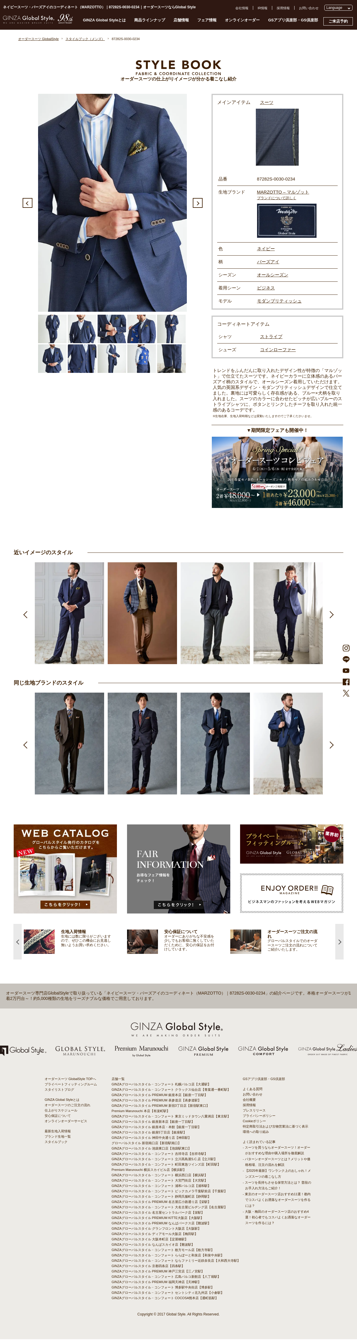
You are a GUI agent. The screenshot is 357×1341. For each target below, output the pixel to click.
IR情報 (262, 8)
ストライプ (271, 336)
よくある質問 (252, 1091)
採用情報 (283, 8)
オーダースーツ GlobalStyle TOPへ (70, 1080)
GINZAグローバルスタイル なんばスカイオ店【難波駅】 (153, 1246)
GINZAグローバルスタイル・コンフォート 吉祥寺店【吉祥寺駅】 (160, 1155)
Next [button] (198, 203)
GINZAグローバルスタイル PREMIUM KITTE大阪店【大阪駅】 (158, 1219)
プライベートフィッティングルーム (71, 1086)
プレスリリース (254, 1112)
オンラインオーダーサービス (66, 1123)
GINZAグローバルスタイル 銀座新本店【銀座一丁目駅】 (153, 1123)
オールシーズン (272, 274)
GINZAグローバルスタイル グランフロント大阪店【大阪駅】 (156, 1230)
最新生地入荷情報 (58, 1133)
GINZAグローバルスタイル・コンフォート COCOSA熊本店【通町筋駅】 (165, 1300)
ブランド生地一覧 (58, 1138)
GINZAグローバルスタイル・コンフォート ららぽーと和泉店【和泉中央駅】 (168, 1257)
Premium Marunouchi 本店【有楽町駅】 (141, 1112)
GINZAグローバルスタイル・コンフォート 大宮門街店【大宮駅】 (160, 1182)
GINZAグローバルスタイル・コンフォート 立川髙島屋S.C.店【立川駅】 (164, 1161)
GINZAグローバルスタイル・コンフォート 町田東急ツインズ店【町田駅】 (166, 1166)
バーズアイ (268, 261)
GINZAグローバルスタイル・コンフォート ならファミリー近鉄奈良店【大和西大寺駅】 (176, 1262)
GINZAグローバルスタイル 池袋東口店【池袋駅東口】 (151, 1150)
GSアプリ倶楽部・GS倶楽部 (293, 20)
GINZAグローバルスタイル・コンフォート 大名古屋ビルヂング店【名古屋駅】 (169, 1209)
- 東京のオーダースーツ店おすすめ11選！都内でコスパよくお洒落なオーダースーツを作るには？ (277, 1201)
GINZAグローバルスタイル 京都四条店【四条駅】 (148, 1267)
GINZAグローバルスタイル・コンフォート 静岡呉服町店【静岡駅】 (161, 1198)
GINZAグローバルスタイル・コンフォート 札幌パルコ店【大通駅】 (161, 1086)
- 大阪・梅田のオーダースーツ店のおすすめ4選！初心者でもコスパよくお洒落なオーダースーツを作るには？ (277, 1219)
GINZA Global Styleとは (104, 20)
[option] (112, 203)
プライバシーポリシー (259, 1117)
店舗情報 (181, 20)
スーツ (267, 102)
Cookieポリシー (254, 1123)
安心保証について (58, 1117)
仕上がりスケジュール (61, 1112)
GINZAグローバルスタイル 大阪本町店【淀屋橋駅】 (150, 1241)
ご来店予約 (338, 21)
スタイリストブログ (59, 1091)
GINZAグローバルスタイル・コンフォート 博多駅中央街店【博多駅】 (163, 1289)
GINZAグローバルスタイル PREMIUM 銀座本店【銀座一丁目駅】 (160, 1096)
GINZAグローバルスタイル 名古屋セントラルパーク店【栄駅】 (158, 1214)
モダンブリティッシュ (279, 300)
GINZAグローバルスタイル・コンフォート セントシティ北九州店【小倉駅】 (168, 1294)
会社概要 (249, 1101)
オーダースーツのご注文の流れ (67, 1107)
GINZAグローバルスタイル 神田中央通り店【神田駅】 (151, 1139)
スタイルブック (56, 1143)
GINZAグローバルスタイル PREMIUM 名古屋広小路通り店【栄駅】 (161, 1203)
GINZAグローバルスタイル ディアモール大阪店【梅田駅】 (155, 1235)
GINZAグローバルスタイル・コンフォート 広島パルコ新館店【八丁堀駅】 (166, 1278)
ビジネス (266, 287)
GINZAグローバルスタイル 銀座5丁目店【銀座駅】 (149, 1134)
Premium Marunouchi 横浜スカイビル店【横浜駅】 (149, 1171)
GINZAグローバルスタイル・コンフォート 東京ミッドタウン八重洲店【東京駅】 (171, 1118)
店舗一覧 (118, 1080)
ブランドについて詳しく (276, 198)
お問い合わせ (309, 8)
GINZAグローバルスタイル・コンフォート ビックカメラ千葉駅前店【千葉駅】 (169, 1193)
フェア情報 (207, 20)
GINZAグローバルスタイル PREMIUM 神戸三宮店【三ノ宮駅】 (158, 1273)
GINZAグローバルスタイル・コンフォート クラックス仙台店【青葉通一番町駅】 (171, 1091)
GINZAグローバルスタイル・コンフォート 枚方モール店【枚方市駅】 (163, 1251)
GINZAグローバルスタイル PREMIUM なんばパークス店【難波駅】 (161, 1225)
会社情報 (241, 8)
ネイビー (266, 248)
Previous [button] (27, 203)
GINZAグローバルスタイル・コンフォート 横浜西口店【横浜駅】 (160, 1177)
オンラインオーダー (242, 20)
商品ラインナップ (149, 20)
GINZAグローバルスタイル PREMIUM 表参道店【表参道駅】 (156, 1102)
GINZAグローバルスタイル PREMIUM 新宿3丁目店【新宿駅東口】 (160, 1107)
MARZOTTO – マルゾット (283, 191)
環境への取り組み (256, 1133)
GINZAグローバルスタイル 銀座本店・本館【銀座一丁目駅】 (156, 1129)
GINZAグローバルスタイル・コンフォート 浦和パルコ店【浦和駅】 (161, 1187)
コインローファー (278, 349)
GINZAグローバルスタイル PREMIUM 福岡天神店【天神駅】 (156, 1283)
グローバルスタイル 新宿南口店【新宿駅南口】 (146, 1145)
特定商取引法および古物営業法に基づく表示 (275, 1128)
